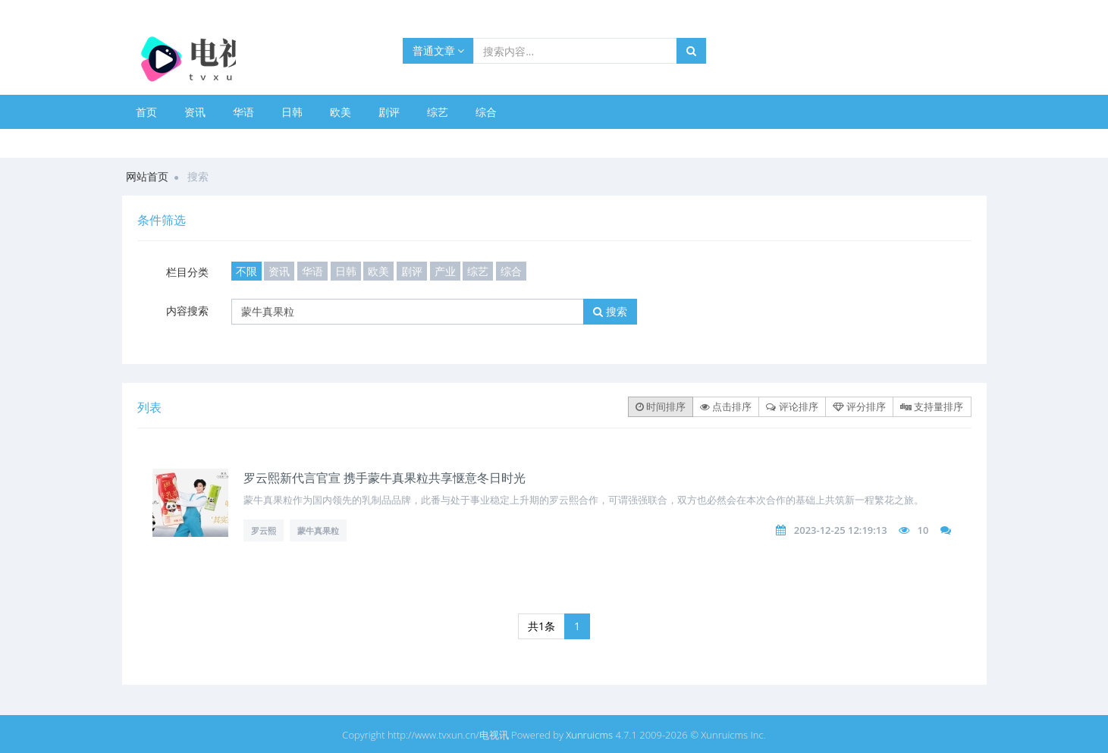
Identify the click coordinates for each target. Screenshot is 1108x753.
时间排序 (661, 406)
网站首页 (147, 176)
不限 (246, 271)
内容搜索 (187, 310)
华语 (243, 112)
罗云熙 (263, 530)
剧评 (389, 112)
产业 (445, 271)
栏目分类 (187, 272)
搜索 (610, 311)
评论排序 (792, 406)
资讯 (195, 112)
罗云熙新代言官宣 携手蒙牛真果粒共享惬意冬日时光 (384, 477)
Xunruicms (589, 735)
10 (922, 530)
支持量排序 (931, 406)
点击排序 (726, 406)
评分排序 (859, 406)
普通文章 (439, 50)
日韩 (292, 112)
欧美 (340, 112)
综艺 (437, 112)
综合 (486, 112)
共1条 (541, 626)
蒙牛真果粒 (318, 530)
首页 (146, 112)
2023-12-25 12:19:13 (840, 530)
